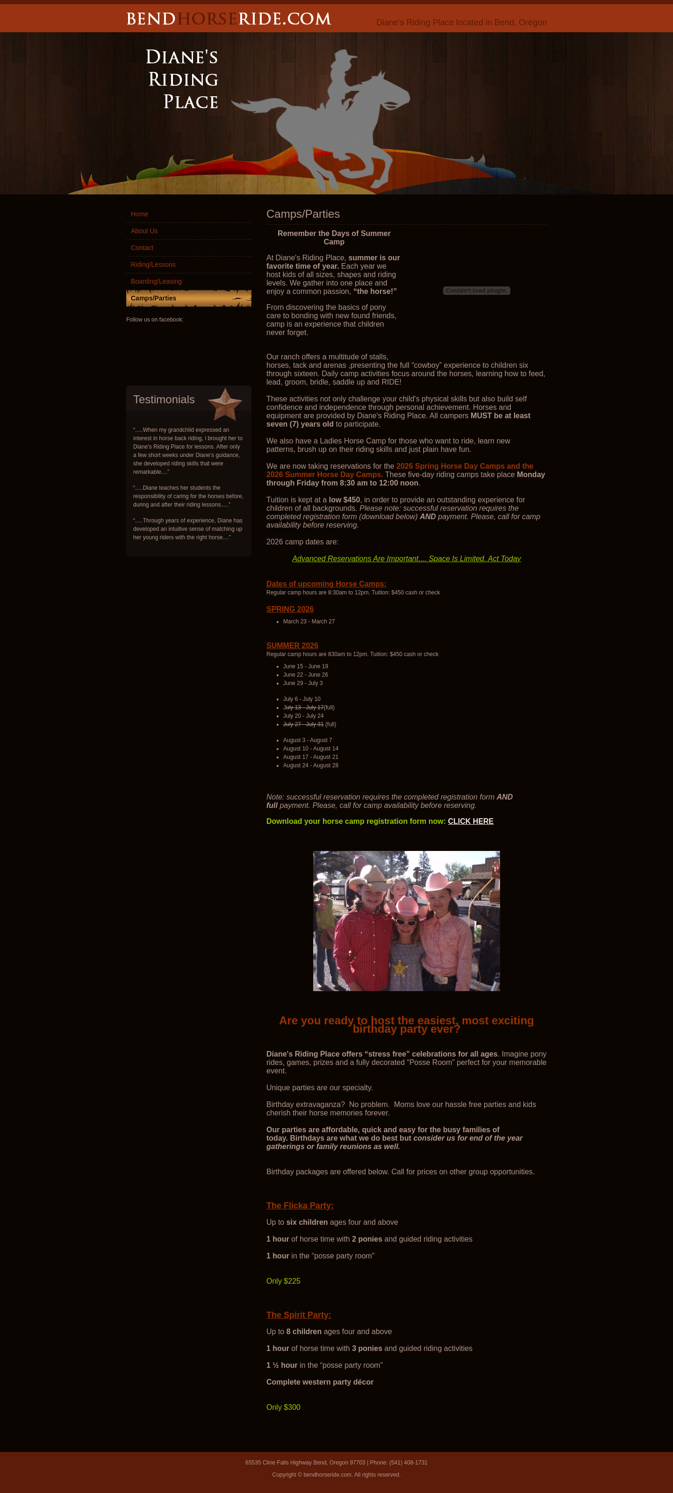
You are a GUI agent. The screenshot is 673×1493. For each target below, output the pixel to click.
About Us (144, 231)
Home (139, 214)
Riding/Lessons (153, 264)
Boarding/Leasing (156, 281)
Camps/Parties (153, 298)
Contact (142, 247)
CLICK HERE (471, 821)
